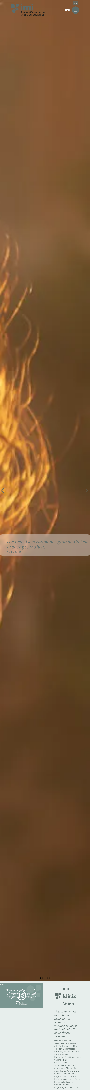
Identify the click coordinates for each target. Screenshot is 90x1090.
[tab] (40, 978)
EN (75, 3)
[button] (21, 995)
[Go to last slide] (3, 490)
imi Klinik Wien (69, 996)
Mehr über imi (14, 552)
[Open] (75, 10)
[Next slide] (87, 490)
